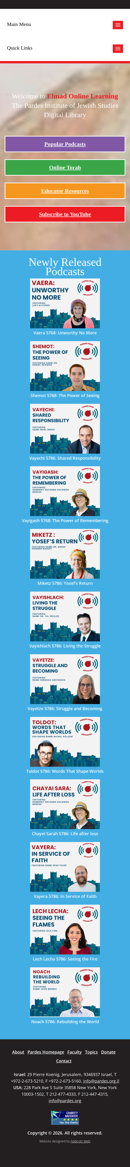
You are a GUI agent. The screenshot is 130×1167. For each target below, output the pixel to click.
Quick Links (19, 48)
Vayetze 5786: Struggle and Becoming (65, 708)
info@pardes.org (65, 1100)
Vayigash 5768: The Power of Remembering (65, 520)
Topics (91, 1052)
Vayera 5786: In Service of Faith (65, 896)
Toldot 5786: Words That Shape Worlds (65, 771)
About (18, 1052)
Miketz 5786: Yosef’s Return (65, 583)
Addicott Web (80, 1141)
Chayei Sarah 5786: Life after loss (65, 833)
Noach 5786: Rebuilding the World (65, 1021)
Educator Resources (65, 191)
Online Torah (65, 167)
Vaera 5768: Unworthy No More (65, 333)
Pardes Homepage (45, 1052)
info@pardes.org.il (101, 1081)
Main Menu (19, 24)
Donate (108, 1052)
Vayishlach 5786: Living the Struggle (65, 646)
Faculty (74, 1052)
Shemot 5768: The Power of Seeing (65, 395)
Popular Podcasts (65, 144)
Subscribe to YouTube (65, 214)
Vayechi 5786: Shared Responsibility (65, 458)
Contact (64, 1061)
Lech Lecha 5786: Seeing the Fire (65, 959)
